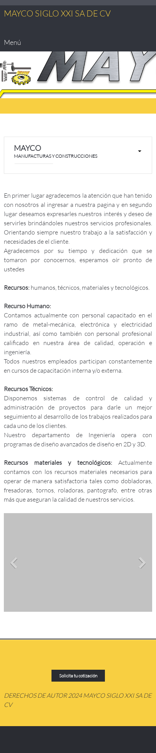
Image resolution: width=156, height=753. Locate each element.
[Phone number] (9, 129)
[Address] (50, 658)
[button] (78, 564)
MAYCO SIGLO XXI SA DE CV (57, 13)
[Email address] (21, 129)
